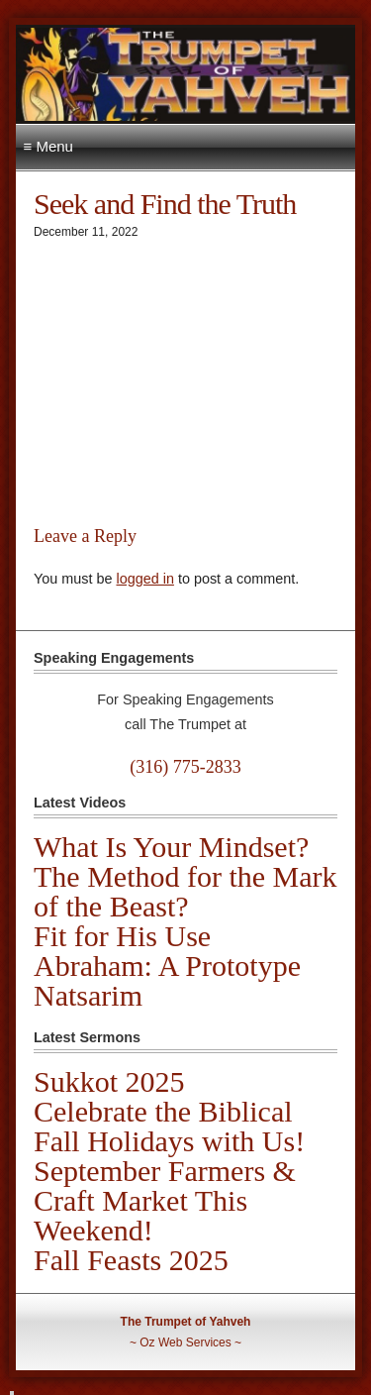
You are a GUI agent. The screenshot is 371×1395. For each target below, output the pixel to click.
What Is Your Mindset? (171, 846)
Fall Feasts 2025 (131, 1259)
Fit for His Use (122, 935)
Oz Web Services (185, 1342)
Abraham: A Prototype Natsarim (167, 980)
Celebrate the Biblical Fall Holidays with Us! (169, 1126)
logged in (144, 579)
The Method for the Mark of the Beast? (185, 891)
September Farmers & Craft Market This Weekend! (165, 1200)
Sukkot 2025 (109, 1081)
